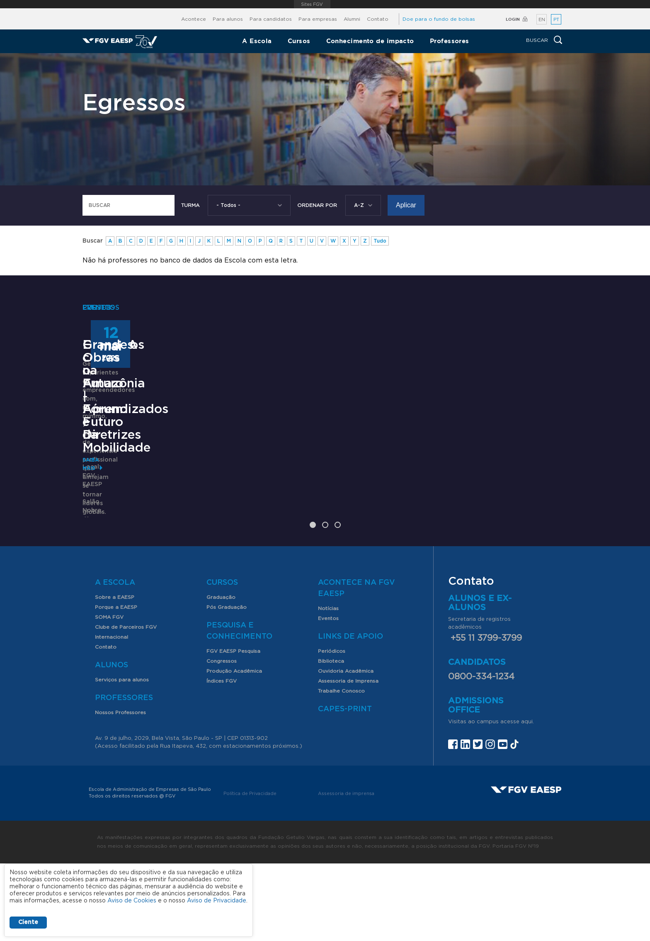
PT (556, 19)
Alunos (111, 742)
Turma (190, 205)
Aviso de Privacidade (216, 901)
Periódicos (331, 728)
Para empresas (317, 19)
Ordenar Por (317, 205)
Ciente (28, 922)
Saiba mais (97, 550)
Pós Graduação (226, 684)
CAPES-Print (345, 786)
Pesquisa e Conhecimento (239, 708)
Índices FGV (221, 758)
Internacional (111, 714)
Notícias (328, 685)
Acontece (193, 19)
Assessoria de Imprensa (348, 758)
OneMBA (110, 498)
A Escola (257, 40)
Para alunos (228, 19)
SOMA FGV (109, 694)
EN (541, 19)
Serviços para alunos (122, 757)
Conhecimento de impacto (370, 40)
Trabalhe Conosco (341, 768)
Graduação (220, 674)
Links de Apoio (350, 714)
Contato (377, 19)
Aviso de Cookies (131, 901)
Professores (449, 40)
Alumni (352, 19)
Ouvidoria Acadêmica (346, 748)
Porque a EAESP (116, 684)
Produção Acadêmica (234, 748)
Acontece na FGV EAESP (356, 666)
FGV (312, 4)
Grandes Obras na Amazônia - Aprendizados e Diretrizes (477, 517)
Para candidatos (271, 19)
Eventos (328, 695)
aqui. (527, 799)
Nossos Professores (120, 790)
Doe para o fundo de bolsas (439, 19)
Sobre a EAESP (114, 674)
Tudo (380, 240)
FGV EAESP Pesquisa (233, 728)
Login (513, 19)
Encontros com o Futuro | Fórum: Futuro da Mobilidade (322, 511)
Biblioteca (331, 738)
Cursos (299, 40)
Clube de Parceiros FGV (126, 704)
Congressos (221, 738)
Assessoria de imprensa (346, 871)
